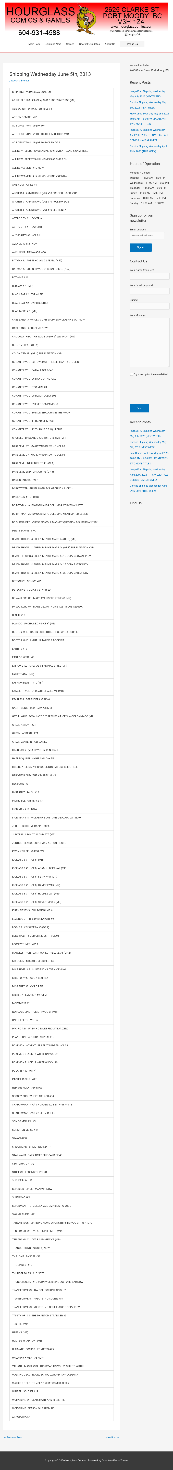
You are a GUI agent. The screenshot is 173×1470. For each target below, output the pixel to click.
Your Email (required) (150, 288)
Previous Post (13, 1437)
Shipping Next (53, 44)
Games (70, 44)
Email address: (138, 227)
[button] (132, 44)
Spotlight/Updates (89, 44)
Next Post (112, 1437)
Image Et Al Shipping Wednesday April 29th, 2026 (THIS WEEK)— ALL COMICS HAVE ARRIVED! (148, 134)
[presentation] (144, 393)
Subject (150, 303)
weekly (15, 80)
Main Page (35, 44)
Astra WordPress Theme (115, 1460)
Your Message (150, 341)
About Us (110, 44)
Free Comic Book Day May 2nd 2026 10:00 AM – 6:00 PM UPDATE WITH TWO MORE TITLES (149, 118)
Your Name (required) (150, 272)
